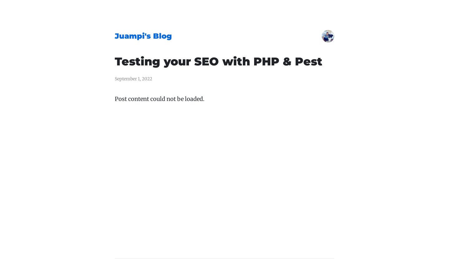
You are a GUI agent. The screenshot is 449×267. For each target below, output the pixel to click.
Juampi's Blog (143, 36)
